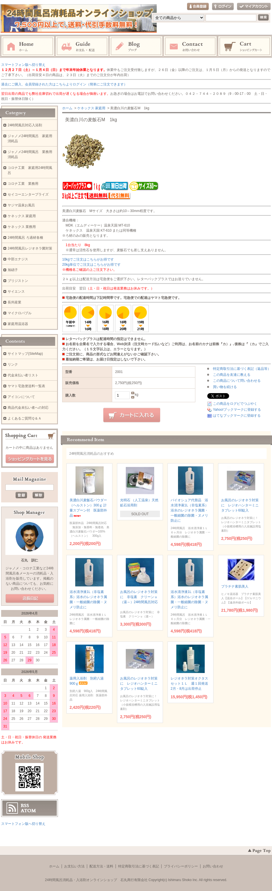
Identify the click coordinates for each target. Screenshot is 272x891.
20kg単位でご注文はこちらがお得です (91, 265)
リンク (13, 364)
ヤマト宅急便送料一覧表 (26, 386)
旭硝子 (13, 270)
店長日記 (29, 598)
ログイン (223, 7)
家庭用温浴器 (18, 324)
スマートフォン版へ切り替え (23, 65)
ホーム (28, 46)
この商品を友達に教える (231, 375)
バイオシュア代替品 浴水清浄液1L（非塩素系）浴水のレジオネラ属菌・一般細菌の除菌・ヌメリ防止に (189, 510)
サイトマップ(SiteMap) (25, 354)
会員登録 (198, 7)
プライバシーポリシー (181, 866)
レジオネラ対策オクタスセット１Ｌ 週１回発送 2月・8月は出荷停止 (191, 683)
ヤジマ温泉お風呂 (21, 205)
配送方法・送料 (101, 866)
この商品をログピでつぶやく (235, 404)
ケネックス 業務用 (22, 227)
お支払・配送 (82, 46)
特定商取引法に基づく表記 (138, 866)
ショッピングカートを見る (29, 459)
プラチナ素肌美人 (239, 586)
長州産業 (14, 302)
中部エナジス (18, 259)
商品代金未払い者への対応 (28, 408)
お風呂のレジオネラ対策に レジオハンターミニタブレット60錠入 (240, 505)
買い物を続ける (225, 387)
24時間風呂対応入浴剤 (25, 125)
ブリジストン (18, 281)
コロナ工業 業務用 (23, 184)
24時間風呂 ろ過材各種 (25, 238)
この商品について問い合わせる (237, 381)
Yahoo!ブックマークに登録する (237, 410)
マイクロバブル (20, 313)
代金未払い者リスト (23, 375)
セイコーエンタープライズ (28, 194)
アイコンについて (21, 397)
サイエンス (16, 291)
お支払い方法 (74, 866)
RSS (25, 805)
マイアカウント (254, 7)
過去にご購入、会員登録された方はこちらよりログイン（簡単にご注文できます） (64, 84)
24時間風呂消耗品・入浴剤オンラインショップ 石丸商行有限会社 (96, 880)
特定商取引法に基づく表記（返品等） (242, 369)
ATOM (28, 810)
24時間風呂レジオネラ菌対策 (30, 248)
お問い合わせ (190, 46)
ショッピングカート (245, 46)
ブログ (136, 46)
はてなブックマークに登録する (237, 416)
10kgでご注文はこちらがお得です (88, 259)
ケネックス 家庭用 (91, 108)
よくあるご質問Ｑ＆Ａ (24, 418)
